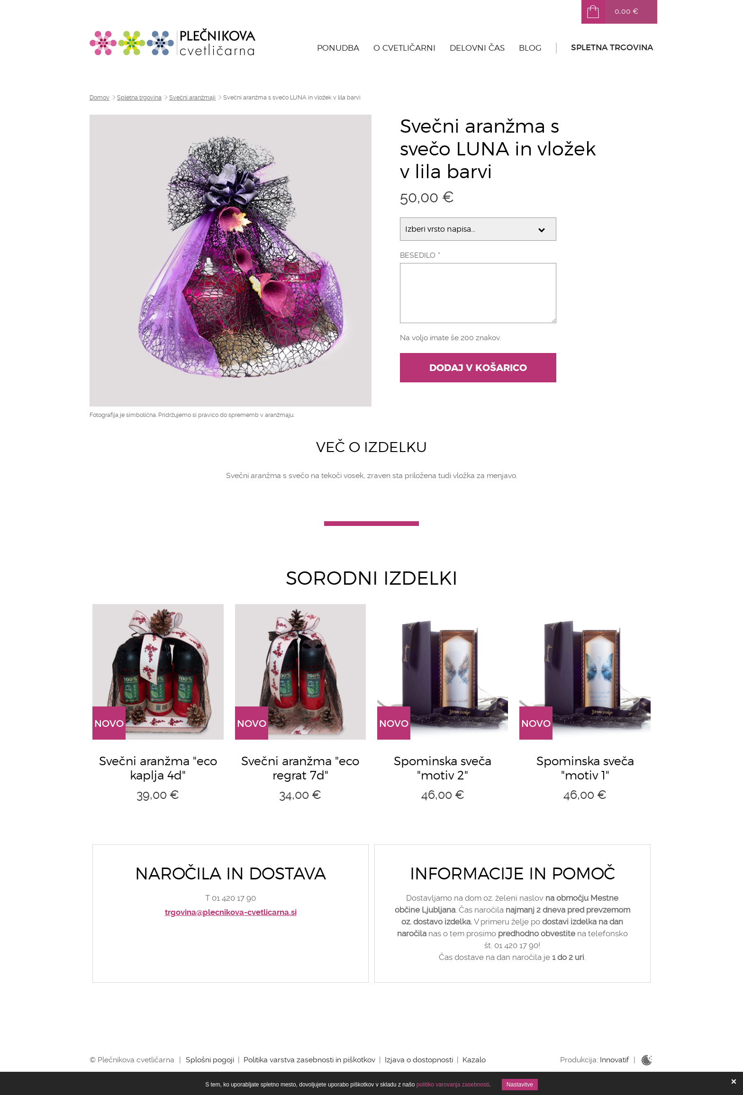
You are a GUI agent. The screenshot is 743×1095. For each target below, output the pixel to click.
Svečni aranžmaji (192, 97)
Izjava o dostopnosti (419, 1059)
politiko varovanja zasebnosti (453, 1084)
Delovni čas (477, 48)
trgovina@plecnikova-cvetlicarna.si (231, 912)
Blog (530, 48)
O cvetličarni (404, 48)
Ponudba (338, 48)
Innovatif (614, 1059)
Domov (99, 97)
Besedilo (417, 255)
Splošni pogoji (210, 1059)
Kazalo (474, 1059)
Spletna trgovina (612, 48)
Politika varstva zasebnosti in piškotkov (309, 1059)
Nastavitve (520, 1084)
